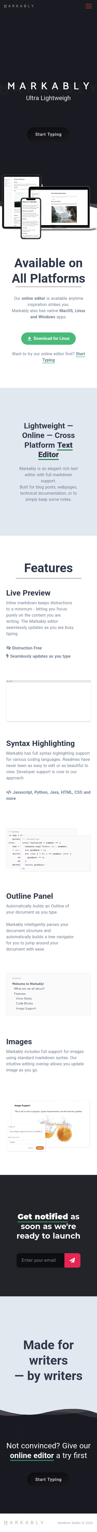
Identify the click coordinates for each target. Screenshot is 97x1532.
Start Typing (48, 134)
